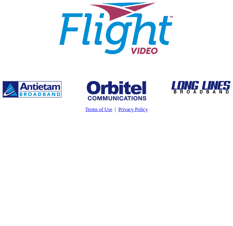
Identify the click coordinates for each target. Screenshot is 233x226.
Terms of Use (98, 109)
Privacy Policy (133, 109)
